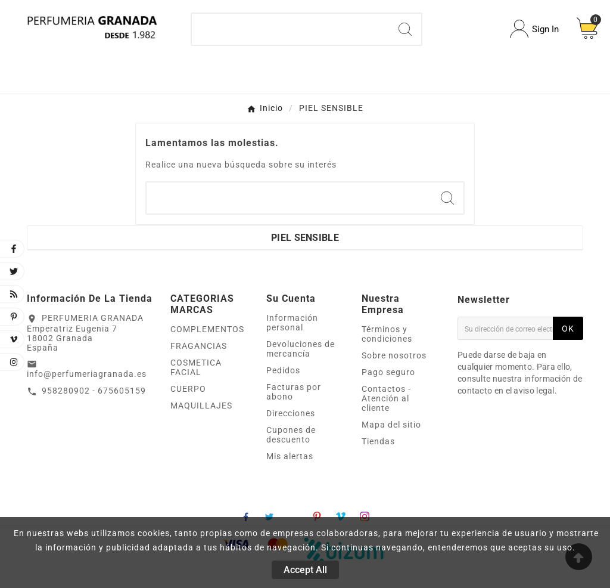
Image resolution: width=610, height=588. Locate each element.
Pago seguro (388, 372)
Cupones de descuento (291, 434)
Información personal (292, 322)
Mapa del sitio (391, 424)
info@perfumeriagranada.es (87, 374)
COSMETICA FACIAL (196, 367)
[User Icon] (534, 29)
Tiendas (378, 441)
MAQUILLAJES (201, 405)
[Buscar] (291, 29)
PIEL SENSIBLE (305, 237)
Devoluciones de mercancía (300, 348)
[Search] (405, 29)
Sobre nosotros (394, 355)
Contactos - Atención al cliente (386, 398)
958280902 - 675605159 (94, 390)
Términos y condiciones (387, 333)
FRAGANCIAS (198, 346)
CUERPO (188, 389)
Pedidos (283, 370)
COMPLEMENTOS (207, 329)
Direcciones (290, 413)
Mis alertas (289, 456)
